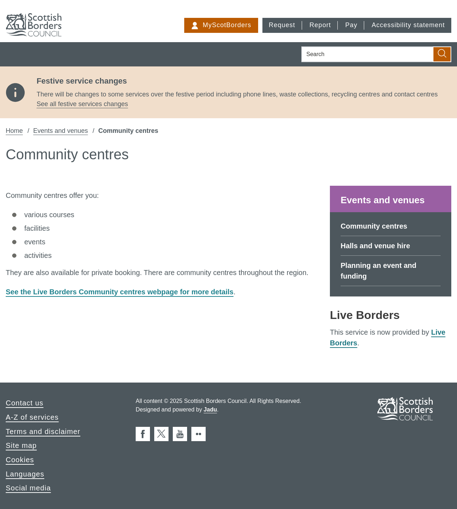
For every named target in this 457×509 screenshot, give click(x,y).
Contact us (25, 403)
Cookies (20, 460)
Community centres (374, 226)
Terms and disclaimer (43, 431)
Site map (21, 445)
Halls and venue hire (375, 246)
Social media (28, 488)
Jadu (210, 409)
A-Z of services (32, 417)
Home (14, 130)
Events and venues (60, 130)
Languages (25, 474)
